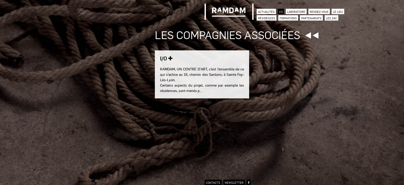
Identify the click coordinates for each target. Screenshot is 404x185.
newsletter (234, 182)
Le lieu (338, 12)
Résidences (266, 18)
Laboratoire (296, 12)
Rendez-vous (319, 12)
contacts (213, 182)
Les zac (331, 18)
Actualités (266, 12)
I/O (281, 12)
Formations (288, 18)
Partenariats (311, 18)
